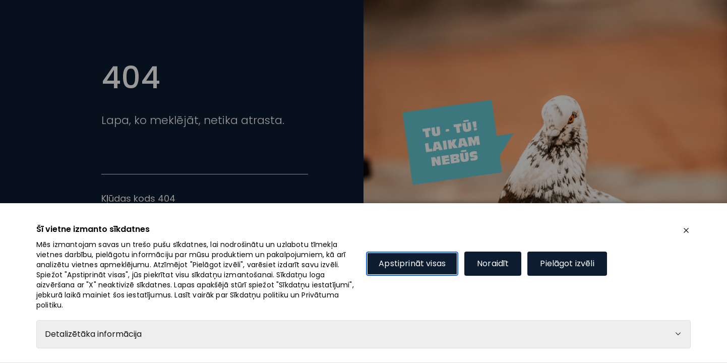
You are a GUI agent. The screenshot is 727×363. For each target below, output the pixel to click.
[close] (686, 230)
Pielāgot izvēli (567, 263)
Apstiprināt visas (412, 263)
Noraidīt (493, 263)
